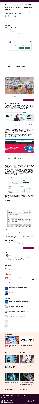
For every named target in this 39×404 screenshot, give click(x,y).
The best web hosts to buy (13, 63)
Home (5, 4)
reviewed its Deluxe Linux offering (10, 203)
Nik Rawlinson (8, 16)
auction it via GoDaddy (24, 171)
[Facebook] (31, 396)
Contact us (3, 395)
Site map (7, 395)
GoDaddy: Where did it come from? (10, 27)
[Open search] (35, 1)
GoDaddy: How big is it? (8, 29)
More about (8, 261)
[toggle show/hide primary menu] (37, 1)
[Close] (30, 41)
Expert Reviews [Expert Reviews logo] (4, 1)
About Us (25, 395)
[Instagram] (37, 396)
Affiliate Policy (3, 397)
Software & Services (15, 4)
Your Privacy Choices (19, 395)
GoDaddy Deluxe (29, 60)
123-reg (31, 135)
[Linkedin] (33, 396)
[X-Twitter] (35, 396)
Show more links (19, 33)
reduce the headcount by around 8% (16, 97)
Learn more (10, 21)
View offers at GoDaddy (28, 100)
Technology (9, 4)
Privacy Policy (12, 395)
